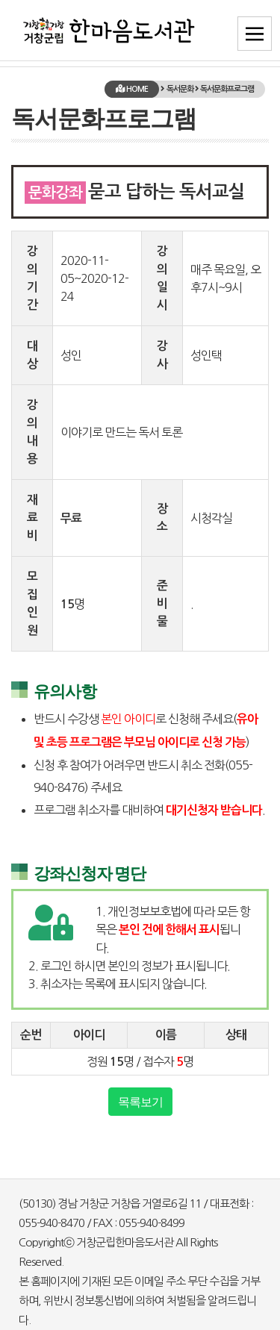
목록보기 (140, 1101)
